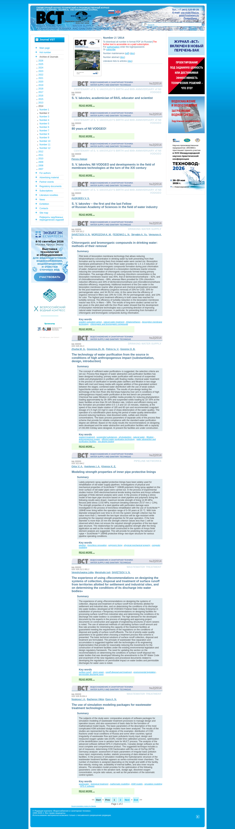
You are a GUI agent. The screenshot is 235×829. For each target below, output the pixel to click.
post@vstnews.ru (189, 15)
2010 (40, 158)
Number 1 (44, 109)
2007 (40, 169)
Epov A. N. (111, 699)
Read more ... (87, 105)
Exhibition (44, 204)
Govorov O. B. (127, 349)
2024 (40, 67)
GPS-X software (87, 786)
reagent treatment (87, 437)
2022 (40, 74)
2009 (40, 162)
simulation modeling (153, 784)
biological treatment (99, 784)
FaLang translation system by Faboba (83, 806)
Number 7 (44, 130)
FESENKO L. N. (121, 234)
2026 (40, 60)
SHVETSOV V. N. (81, 234)
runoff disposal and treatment (119, 672)
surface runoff (85, 672)
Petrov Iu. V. (112, 349)
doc (132, 53)
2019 (40, 85)
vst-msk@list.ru (190, 12)
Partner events (46, 182)
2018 (40, 88)
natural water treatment (114, 322)
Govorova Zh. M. (96, 349)
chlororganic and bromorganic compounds (109, 324)
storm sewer (98, 672)
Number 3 (44, 116)
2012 (40, 151)
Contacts (43, 208)
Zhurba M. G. (79, 349)
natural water (139, 437)
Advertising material (49, 177)
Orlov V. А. (77, 466)
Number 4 (44, 120)
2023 (40, 71)
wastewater (84, 784)
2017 (40, 92)
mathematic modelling (120, 784)
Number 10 (44, 141)
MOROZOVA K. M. (101, 234)
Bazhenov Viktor (95, 699)
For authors (45, 173)
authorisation (113, 47)
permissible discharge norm (91, 674)
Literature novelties (48, 195)
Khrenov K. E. (108, 466)
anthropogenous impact (89, 439)
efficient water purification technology (118, 439)
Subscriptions (46, 190)
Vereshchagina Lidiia (83, 572)
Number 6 (44, 127)
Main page (44, 48)
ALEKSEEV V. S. (81, 198)
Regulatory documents (50, 186)
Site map (43, 213)
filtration (150, 437)
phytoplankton (125, 437)
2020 (40, 81)
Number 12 (44, 148)
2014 (40, 106)
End (136, 800)
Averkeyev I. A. (92, 466)
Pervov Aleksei (79, 159)
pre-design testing (106, 441)
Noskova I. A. (79, 699)
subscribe (110, 49)
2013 (40, 102)
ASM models (137, 784)
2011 (40, 155)
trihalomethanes (133, 322)
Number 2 (44, 113)
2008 (40, 165)
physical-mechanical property (137, 545)
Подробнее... (191, 18)
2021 (40, 78)
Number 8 (44, 134)
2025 (40, 64)
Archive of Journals (48, 57)
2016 (40, 95)
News (42, 199)
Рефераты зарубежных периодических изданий (51, 218)
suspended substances (107, 437)
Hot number (45, 52)
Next (127, 800)
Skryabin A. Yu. (139, 234)
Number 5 (44, 123)
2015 (40, 99)
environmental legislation (144, 672)
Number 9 (44, 137)
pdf (127, 53)
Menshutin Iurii (103, 572)
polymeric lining (115, 545)
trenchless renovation (97, 545)
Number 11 (44, 144)
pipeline (82, 545)
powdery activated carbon (90, 322)
